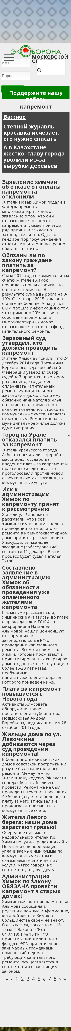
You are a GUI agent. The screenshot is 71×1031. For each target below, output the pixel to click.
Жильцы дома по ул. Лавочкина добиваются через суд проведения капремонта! (31, 743)
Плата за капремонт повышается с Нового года (31, 693)
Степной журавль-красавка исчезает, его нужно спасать (31, 132)
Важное (14, 116)
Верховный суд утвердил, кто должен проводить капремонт (29, 345)
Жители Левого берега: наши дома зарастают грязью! (29, 822)
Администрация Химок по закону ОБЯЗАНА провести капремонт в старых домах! (31, 886)
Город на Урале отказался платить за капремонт (29, 439)
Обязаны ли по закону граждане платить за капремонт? (27, 262)
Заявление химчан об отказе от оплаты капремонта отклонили (31, 189)
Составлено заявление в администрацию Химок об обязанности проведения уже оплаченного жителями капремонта (26, 587)
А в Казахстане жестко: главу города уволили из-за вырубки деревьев (34, 156)
